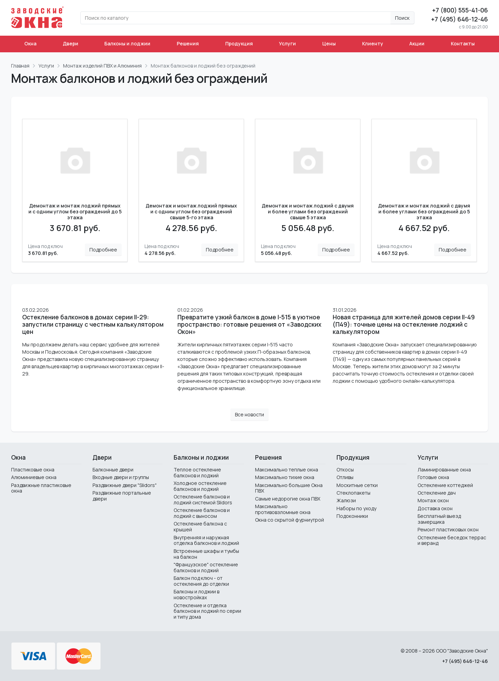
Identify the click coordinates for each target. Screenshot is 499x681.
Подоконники (352, 516)
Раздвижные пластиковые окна (41, 488)
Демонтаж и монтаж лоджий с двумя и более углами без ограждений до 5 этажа (424, 211)
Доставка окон (435, 508)
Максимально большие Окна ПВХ (289, 488)
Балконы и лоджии (127, 43)
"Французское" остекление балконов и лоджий (206, 567)
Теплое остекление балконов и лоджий (197, 472)
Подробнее (103, 249)
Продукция (239, 43)
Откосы (345, 469)
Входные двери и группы (121, 477)
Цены (329, 43)
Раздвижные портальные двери (122, 495)
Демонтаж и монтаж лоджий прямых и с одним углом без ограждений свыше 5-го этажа (191, 211)
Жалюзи (346, 500)
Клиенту (372, 43)
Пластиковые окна (32, 469)
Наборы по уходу (356, 508)
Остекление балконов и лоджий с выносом (202, 513)
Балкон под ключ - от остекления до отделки (201, 581)
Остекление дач (437, 492)
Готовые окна (433, 477)
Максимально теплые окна (286, 469)
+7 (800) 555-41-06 (460, 10)
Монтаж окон (433, 500)
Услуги (287, 43)
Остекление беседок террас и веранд (452, 540)
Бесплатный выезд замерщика (439, 519)
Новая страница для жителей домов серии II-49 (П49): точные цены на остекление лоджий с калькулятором (404, 324)
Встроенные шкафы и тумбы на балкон (206, 554)
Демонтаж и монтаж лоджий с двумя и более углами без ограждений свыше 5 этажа (308, 211)
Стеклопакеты (353, 492)
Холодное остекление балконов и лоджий (200, 486)
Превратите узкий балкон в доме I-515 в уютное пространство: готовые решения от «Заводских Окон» (249, 324)
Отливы (344, 477)
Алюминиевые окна (33, 477)
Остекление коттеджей (445, 485)
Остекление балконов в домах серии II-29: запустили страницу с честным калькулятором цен (93, 324)
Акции (416, 43)
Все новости (249, 414)
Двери (70, 43)
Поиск (402, 18)
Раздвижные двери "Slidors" (125, 485)
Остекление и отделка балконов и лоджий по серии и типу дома (207, 611)
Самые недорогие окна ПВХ (287, 498)
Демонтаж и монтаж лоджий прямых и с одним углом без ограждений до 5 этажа (75, 211)
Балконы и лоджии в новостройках (196, 594)
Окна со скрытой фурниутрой (289, 519)
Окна (30, 43)
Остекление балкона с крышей (200, 526)
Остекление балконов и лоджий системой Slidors (203, 499)
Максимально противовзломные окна (282, 509)
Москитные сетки (357, 485)
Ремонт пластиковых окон (448, 529)
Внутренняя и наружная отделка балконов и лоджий (206, 540)
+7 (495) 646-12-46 (459, 19)
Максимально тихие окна (284, 477)
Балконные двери (113, 469)
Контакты (463, 43)
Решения (188, 43)
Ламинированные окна (444, 469)
